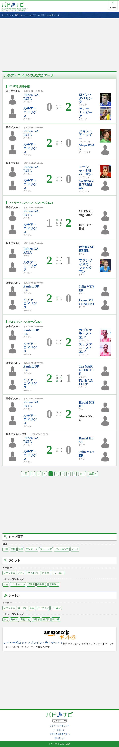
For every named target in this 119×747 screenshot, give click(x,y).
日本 (5, 549)
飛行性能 (25, 619)
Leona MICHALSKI (86, 302)
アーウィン (43, 608)
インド (74, 549)
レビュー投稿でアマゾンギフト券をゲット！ (33, 642)
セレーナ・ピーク (85, 112)
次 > (82, 473)
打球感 (31, 584)
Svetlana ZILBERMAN (86, 184)
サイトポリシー (60, 730)
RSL (32, 608)
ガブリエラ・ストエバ (85, 333)
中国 (13, 549)
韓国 (20, 549)
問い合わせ (60, 738)
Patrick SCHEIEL (86, 248)
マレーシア (46, 549)
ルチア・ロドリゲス (30, 112)
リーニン (58, 573)
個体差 (55, 619)
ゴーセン (22, 608)
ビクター (46, 573)
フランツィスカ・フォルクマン (85, 266)
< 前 (25, 473)
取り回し (54, 584)
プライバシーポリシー (60, 726)
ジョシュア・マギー (85, 134)
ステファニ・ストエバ (85, 347)
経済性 (46, 619)
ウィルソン (33, 573)
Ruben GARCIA (31, 96)
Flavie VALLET (86, 382)
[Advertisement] (59, 43)
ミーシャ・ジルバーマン (85, 170)
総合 (5, 584)
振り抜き (42, 584)
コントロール (18, 584)
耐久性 (14, 619)
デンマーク (31, 549)
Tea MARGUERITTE (86, 370)
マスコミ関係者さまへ (60, 734)
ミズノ (21, 573)
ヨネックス (9, 573)
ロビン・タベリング (85, 98)
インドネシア (62, 549)
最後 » (92, 473)
